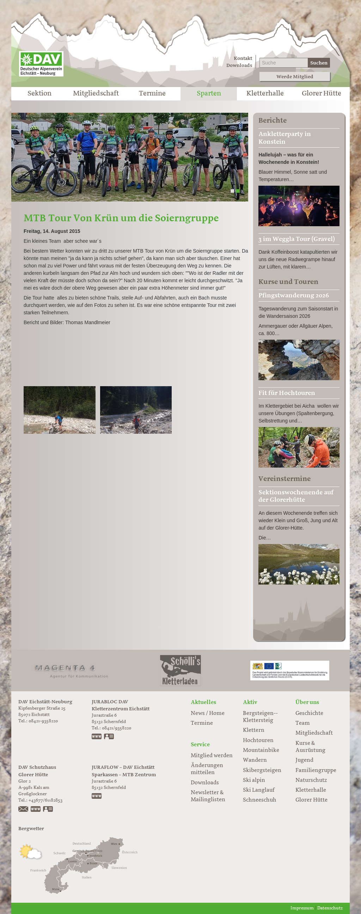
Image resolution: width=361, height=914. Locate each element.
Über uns (307, 702)
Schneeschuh (259, 800)
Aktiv (250, 702)
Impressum (302, 908)
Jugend (304, 760)
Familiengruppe (315, 770)
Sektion (39, 93)
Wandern (255, 760)
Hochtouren (258, 740)
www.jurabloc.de (97, 737)
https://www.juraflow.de (97, 796)
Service (200, 744)
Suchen (319, 63)
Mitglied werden (212, 756)
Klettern (253, 730)
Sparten (209, 93)
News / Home (208, 713)
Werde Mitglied (294, 76)
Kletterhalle (265, 93)
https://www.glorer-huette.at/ (36, 809)
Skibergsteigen (262, 770)
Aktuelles (203, 702)
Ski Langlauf (259, 790)
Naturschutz (311, 780)
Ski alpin (254, 780)
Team (302, 723)
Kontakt (243, 58)
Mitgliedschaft (96, 93)
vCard (109, 737)
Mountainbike (261, 750)
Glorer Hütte (321, 93)
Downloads (239, 65)
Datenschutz (330, 908)
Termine (152, 93)
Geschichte (309, 713)
